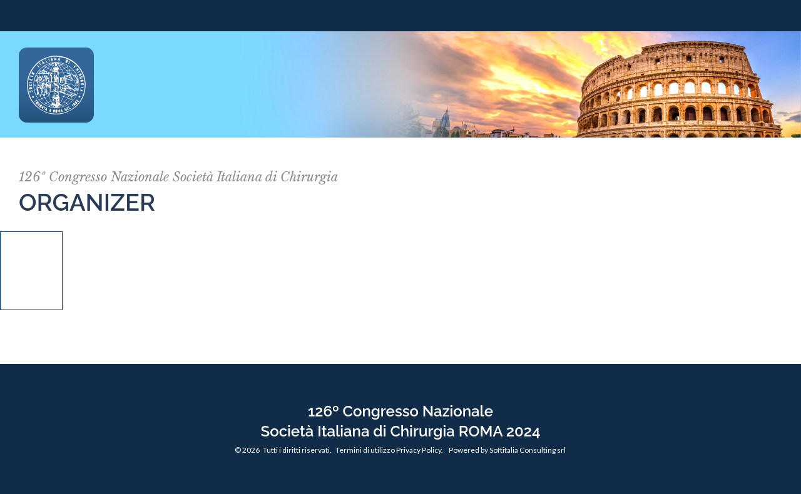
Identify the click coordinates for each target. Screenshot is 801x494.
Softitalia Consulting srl (527, 450)
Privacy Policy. (419, 450)
